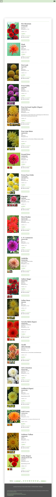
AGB (11, 493)
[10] (37, 481)
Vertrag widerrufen (10, 495)
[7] (31, 481)
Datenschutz (19, 494)
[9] (35, 481)
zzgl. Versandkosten (27, 35)
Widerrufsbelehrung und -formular (17, 493)
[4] (25, 481)
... (21, 481)
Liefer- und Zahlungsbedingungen (12, 491)
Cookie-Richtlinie (23, 494)
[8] (33, 481)
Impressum (8, 493)
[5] (27, 481)
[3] (23, 481)
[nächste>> (43, 481)
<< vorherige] (17, 481)
